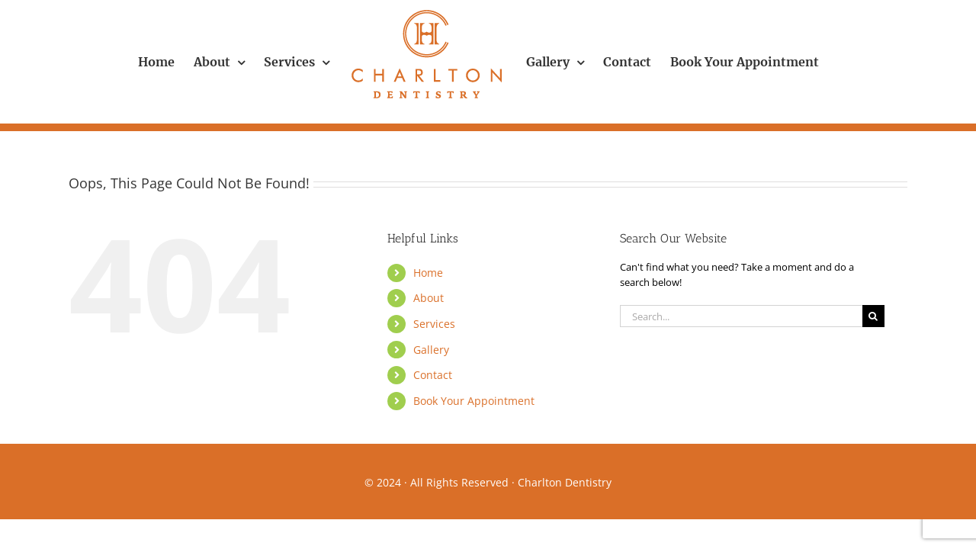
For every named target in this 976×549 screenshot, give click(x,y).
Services (434, 323)
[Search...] (741, 316)
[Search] (873, 316)
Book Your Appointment (474, 400)
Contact (432, 375)
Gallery (431, 349)
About (428, 298)
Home (428, 272)
